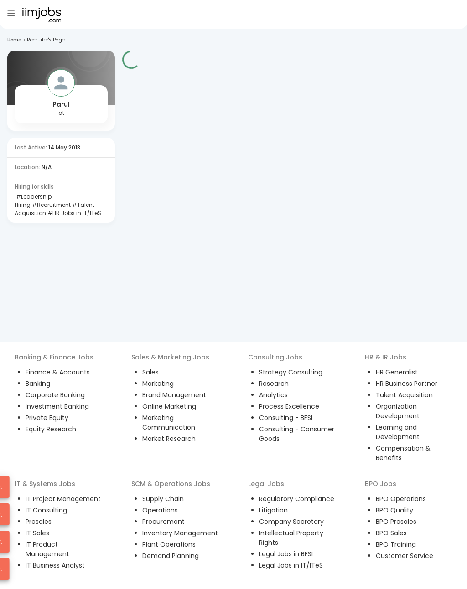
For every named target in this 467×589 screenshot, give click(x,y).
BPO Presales (396, 521)
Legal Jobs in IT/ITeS (291, 565)
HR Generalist (397, 372)
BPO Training (396, 544)
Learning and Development (398, 432)
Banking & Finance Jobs (54, 357)
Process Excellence (289, 406)
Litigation (273, 510)
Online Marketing (169, 406)
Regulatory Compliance (296, 498)
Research (274, 383)
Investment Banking (57, 406)
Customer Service (404, 555)
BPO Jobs (380, 483)
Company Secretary (291, 521)
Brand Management (174, 394)
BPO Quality (394, 510)
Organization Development (398, 411)
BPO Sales (391, 533)
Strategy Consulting (290, 372)
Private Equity (47, 417)
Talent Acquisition (404, 394)
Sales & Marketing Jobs (170, 357)
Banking (38, 383)
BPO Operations (401, 498)
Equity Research (51, 429)
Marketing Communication (168, 422)
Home (14, 39)
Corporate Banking (55, 394)
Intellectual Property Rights (291, 537)
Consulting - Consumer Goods (296, 434)
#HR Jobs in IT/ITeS (73, 213)
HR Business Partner (406, 383)
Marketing (158, 383)
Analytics (273, 394)
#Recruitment (51, 205)
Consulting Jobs (275, 357)
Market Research (169, 438)
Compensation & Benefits (403, 453)
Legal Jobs (266, 483)
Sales (150, 372)
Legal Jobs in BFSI (286, 553)
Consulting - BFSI (285, 417)
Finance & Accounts (58, 372)
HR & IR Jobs (385, 357)
